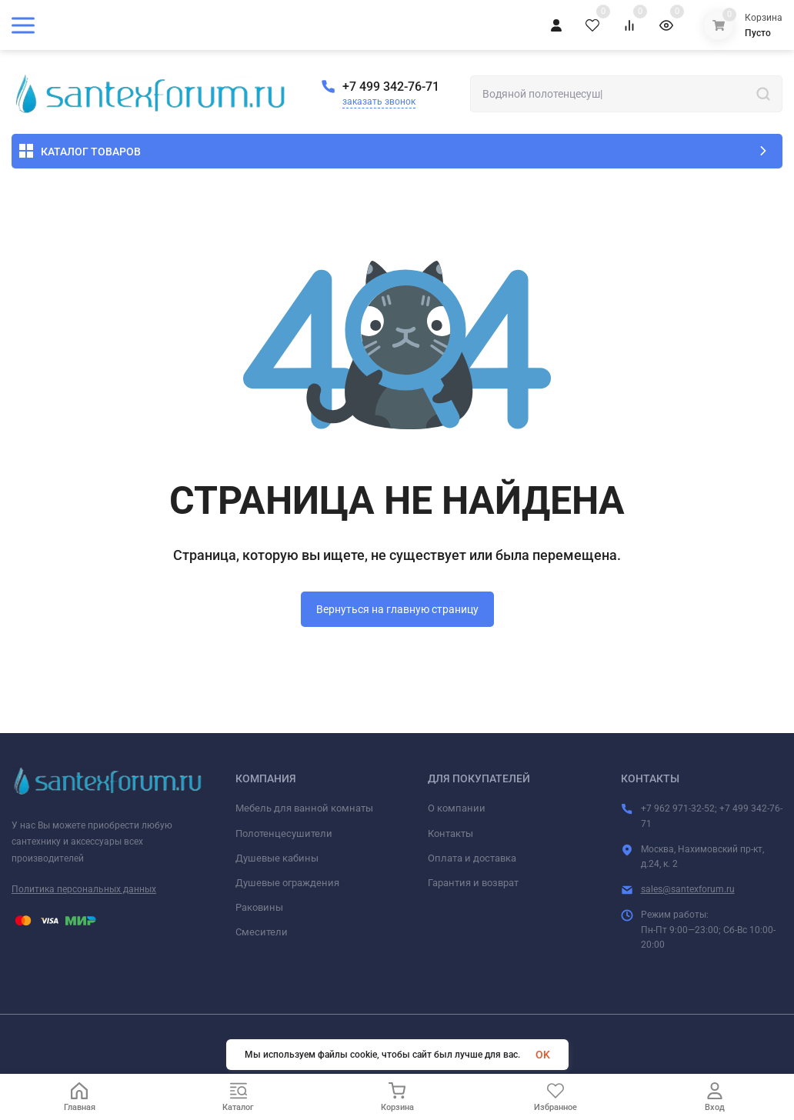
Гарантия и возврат (473, 882)
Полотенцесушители (283, 833)
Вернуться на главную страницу (397, 609)
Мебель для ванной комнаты (304, 808)
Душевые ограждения (287, 882)
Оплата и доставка (472, 858)
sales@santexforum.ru (688, 889)
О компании (456, 808)
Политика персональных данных (84, 889)
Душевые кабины (277, 858)
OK (542, 1054)
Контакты (450, 833)
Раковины (259, 907)
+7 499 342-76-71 (390, 86)
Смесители (261, 932)
